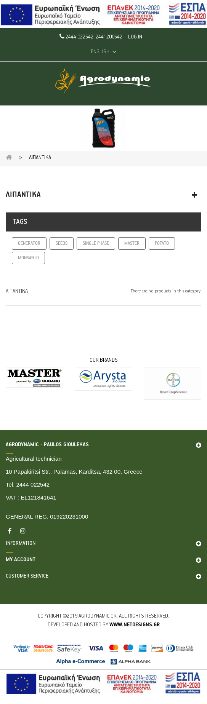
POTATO (162, 243)
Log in (135, 37)
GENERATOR (29, 243)
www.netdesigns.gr (134, 625)
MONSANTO (28, 258)
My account (20, 560)
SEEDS (61, 243)
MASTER (132, 243)
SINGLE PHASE (96, 243)
